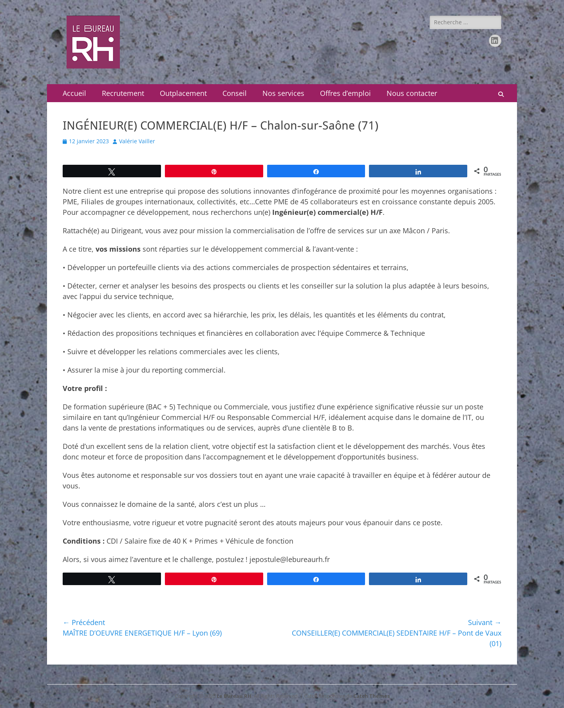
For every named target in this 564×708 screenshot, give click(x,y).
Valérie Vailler (137, 141)
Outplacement (183, 93)
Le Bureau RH (234, 695)
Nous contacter (412, 93)
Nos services (283, 93)
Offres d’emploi (345, 93)
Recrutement (123, 93)
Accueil (74, 93)
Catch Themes (371, 695)
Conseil (234, 93)
